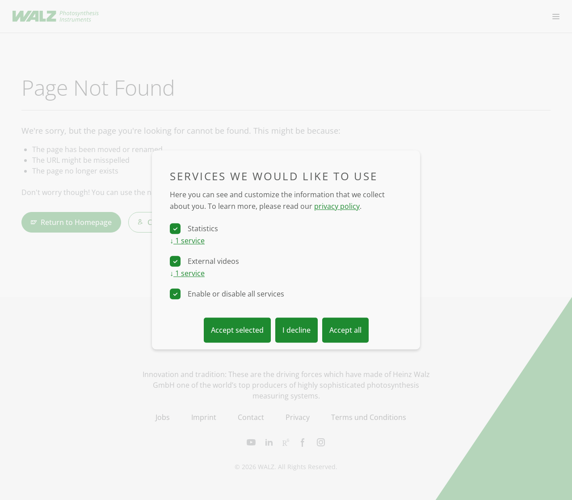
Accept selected (237, 330)
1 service (187, 241)
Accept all (345, 330)
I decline (296, 330)
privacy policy (337, 206)
